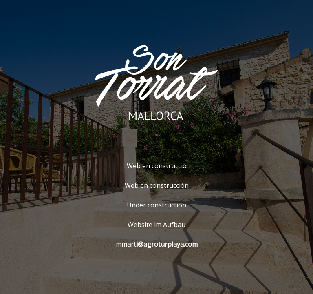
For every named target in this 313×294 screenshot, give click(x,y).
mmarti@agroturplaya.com (157, 244)
